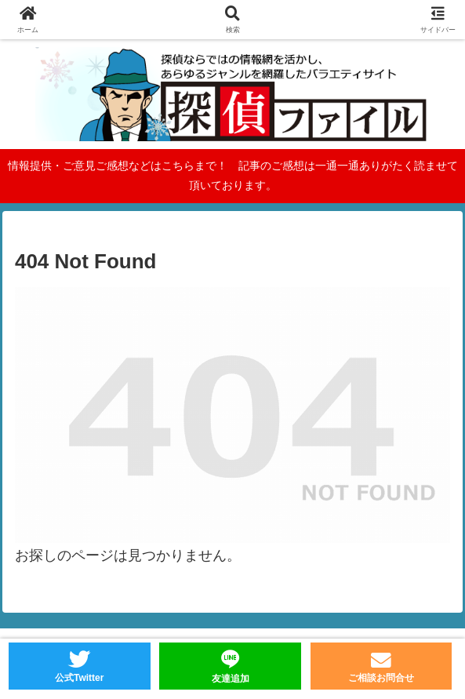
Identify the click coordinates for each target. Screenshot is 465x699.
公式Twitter (79, 677)
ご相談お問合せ (381, 677)
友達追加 (230, 678)
